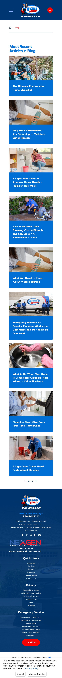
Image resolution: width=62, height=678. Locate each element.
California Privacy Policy (31, 593)
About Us (31, 563)
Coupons (31, 572)
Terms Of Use (31, 599)
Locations (31, 642)
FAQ (31, 602)
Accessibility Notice (31, 590)
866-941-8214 (31, 516)
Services (31, 566)
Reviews (31, 569)
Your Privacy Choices (42, 657)
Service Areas (31, 575)
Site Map (31, 605)
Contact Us (31, 578)
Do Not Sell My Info (31, 596)
